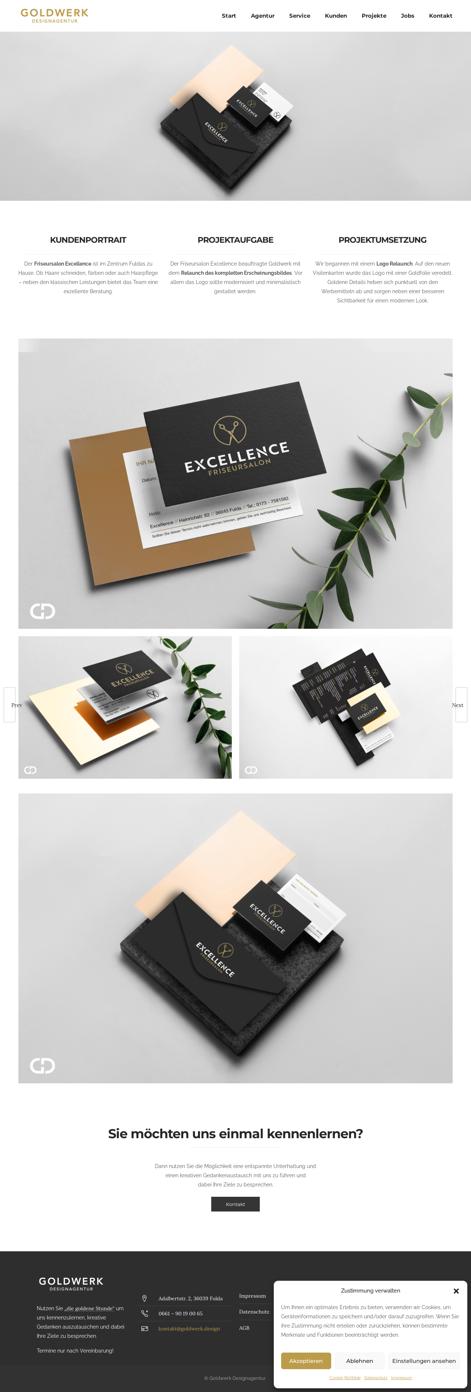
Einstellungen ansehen (424, 1360)
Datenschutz (375, 1377)
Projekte (374, 15)
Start (229, 15)
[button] (456, 1291)
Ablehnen (359, 1360)
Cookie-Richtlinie (345, 1377)
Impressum (401, 1377)
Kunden (336, 15)
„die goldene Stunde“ (89, 1308)
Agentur (263, 15)
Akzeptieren (306, 1360)
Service (299, 15)
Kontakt (441, 15)
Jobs (407, 15)
